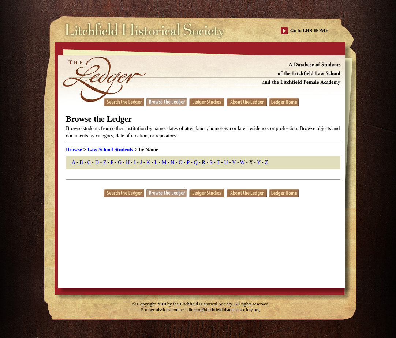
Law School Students (110, 149)
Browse (74, 149)
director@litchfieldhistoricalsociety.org (223, 309)
